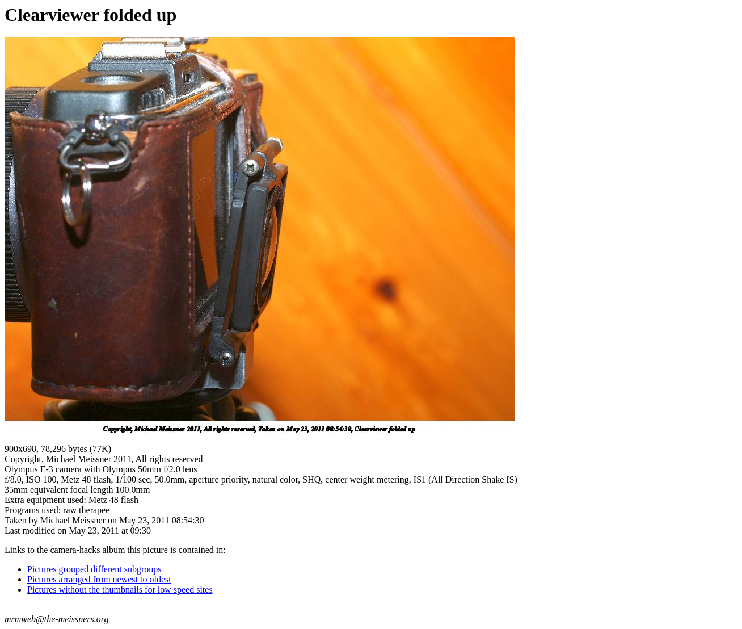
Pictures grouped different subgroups (94, 569)
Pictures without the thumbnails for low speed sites (120, 589)
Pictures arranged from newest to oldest (99, 579)
